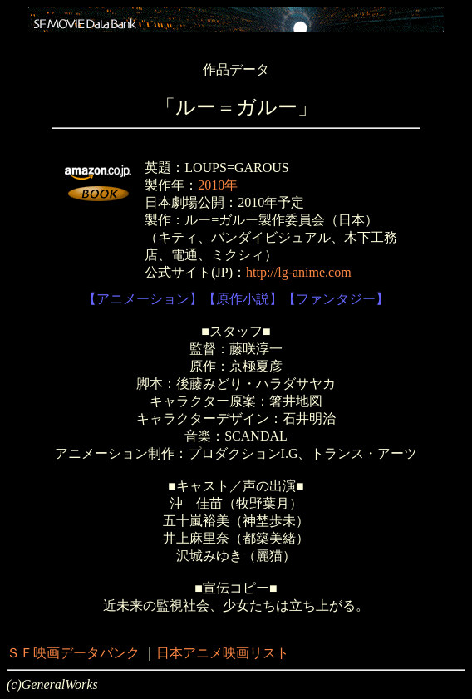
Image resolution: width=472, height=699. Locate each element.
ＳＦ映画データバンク (73, 653)
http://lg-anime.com (299, 272)
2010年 (218, 185)
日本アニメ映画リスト (222, 653)
